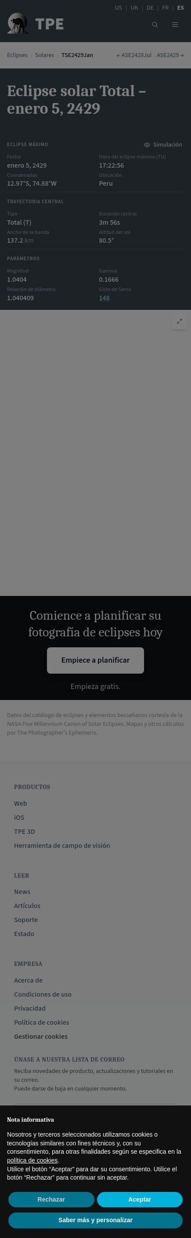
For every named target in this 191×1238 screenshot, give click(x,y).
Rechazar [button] (51, 1199)
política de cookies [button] (32, 1160)
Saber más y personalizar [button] (95, 1220)
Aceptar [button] (139, 1199)
